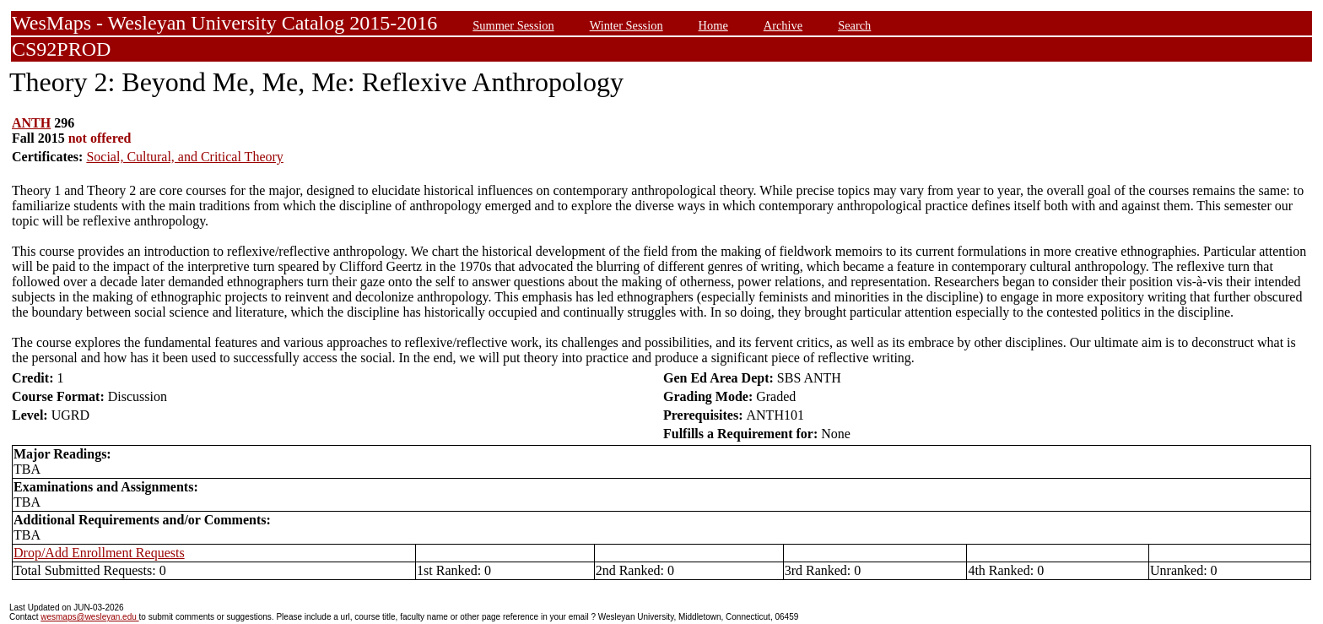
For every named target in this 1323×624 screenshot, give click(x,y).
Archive (783, 25)
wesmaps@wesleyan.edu (89, 616)
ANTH (31, 123)
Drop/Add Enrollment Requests (99, 552)
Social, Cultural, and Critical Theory (184, 156)
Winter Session (626, 25)
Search (854, 25)
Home (713, 25)
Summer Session (513, 25)
